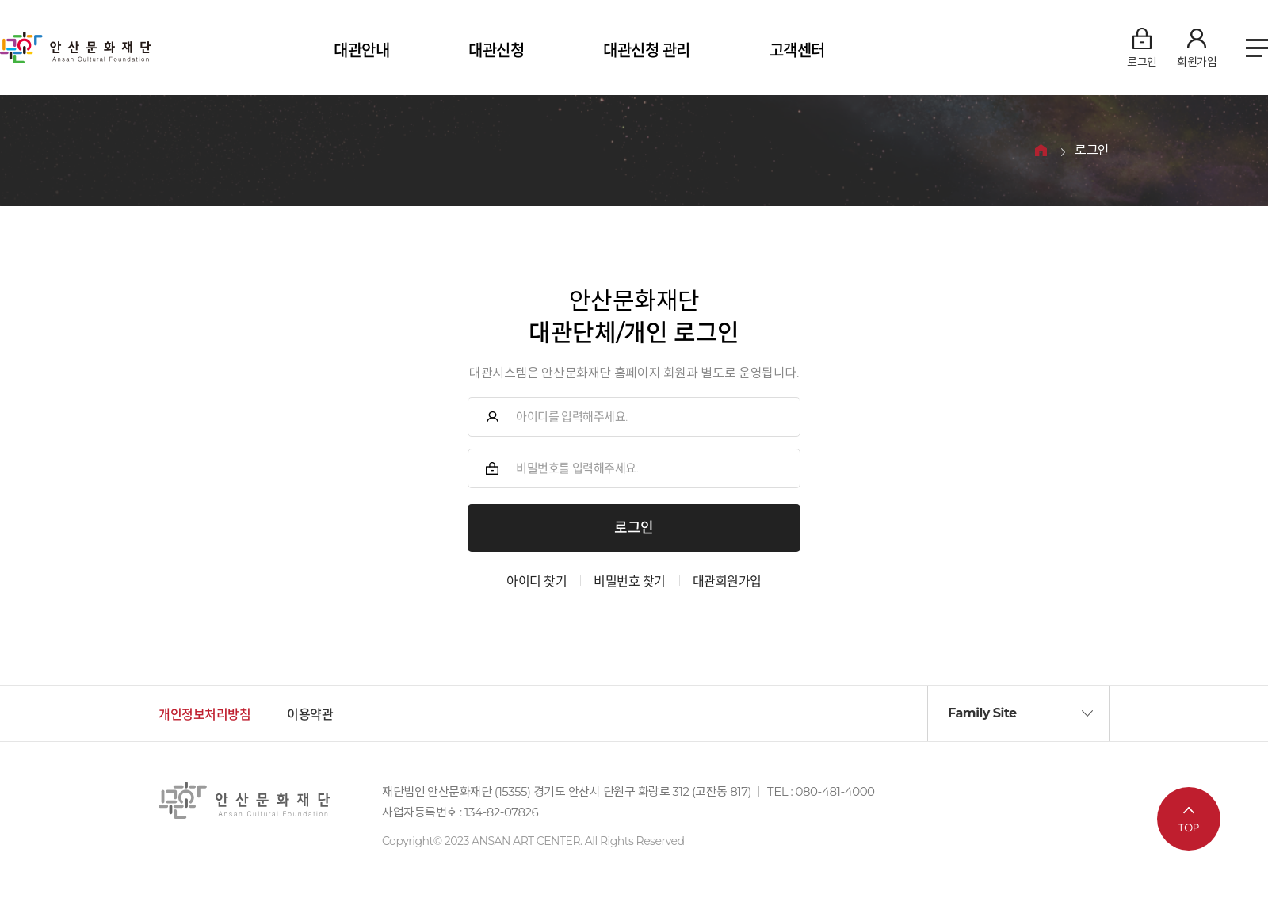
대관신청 (496, 50)
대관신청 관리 (646, 50)
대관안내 (361, 50)
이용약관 (310, 714)
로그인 (1092, 151)
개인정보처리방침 (204, 714)
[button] (1018, 713)
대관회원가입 (727, 581)
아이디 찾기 (536, 581)
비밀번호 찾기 (630, 581)
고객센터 (797, 50)
